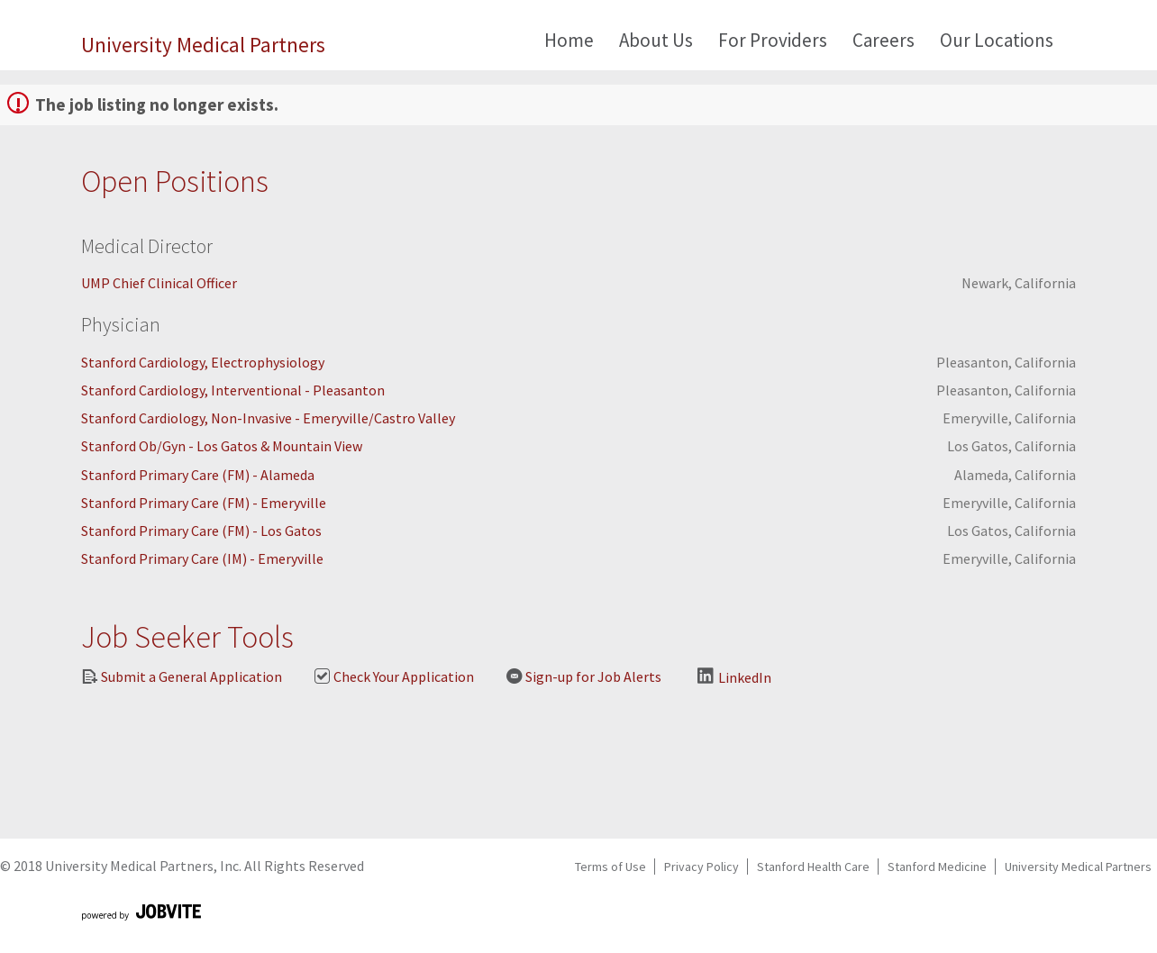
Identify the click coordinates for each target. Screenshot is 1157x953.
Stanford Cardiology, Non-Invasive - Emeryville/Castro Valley (268, 418)
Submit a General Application (181, 676)
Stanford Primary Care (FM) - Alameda (197, 475)
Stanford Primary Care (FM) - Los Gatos (201, 531)
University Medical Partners (203, 45)
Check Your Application (394, 676)
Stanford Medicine (937, 866)
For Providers (772, 40)
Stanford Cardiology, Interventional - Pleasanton (233, 390)
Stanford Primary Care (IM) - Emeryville (202, 558)
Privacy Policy (701, 866)
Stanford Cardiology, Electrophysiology (202, 362)
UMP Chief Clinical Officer (159, 283)
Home (569, 40)
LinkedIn (734, 676)
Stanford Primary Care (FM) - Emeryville (203, 503)
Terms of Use (610, 866)
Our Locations (996, 40)
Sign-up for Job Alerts (583, 676)
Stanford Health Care (813, 866)
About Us (656, 40)
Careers (883, 40)
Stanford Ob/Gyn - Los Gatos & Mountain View (221, 446)
